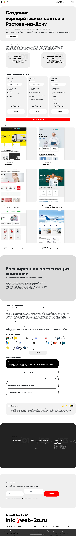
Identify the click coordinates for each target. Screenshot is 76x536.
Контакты (48, 1)
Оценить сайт (42, 1)
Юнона (6, 209)
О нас (32, 1)
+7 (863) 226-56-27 (60, 1)
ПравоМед (46, 168)
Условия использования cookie (35, 534)
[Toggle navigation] (2, 2)
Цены (36, 1)
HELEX (6, 250)
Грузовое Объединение (50, 209)
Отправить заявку (14, 38)
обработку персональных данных (30, 503)
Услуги (27, 1)
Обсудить (51, 498)
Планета (45, 250)
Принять (45, 534)
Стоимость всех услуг (38, 122)
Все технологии (38, 356)
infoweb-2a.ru (26, 524)
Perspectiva (8, 168)
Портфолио (21, 1)
